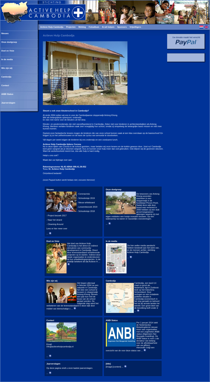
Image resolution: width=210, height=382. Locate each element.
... (73, 211)
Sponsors (122, 27)
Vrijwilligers (135, 27)
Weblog (82, 27)
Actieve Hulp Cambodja (52, 27)
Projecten (71, 27)
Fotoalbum (94, 27)
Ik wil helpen (108, 27)
